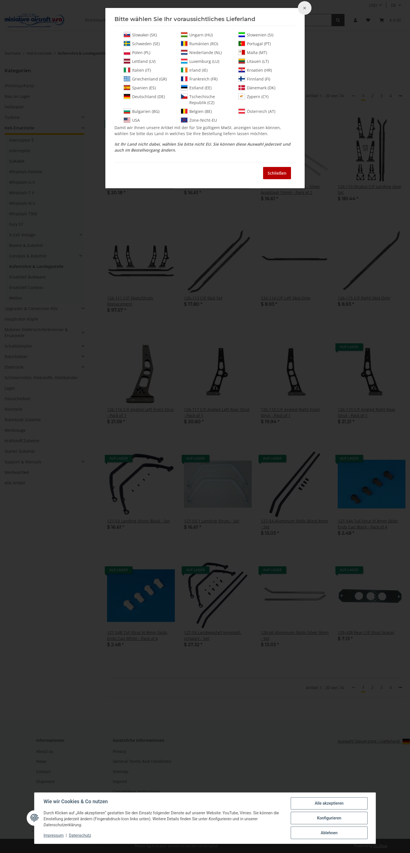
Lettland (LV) (139, 61)
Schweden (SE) (142, 43)
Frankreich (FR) (199, 79)
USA (132, 120)
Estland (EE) (196, 87)
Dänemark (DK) (256, 87)
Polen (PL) (137, 52)
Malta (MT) (252, 52)
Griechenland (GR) (145, 79)
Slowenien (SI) (255, 35)
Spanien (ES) (140, 87)
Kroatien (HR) (255, 70)
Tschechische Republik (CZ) (198, 99)
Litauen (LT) (253, 61)
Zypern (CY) (253, 96)
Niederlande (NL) (201, 52)
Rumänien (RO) (199, 43)
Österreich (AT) (256, 111)
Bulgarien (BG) (141, 111)
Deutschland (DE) (144, 96)
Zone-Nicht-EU (199, 120)
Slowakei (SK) (140, 35)
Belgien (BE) (196, 111)
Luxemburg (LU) (200, 61)
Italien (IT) (137, 70)
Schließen (277, 173)
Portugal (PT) (254, 43)
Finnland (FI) (254, 79)
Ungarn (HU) (197, 35)
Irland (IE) (194, 70)
